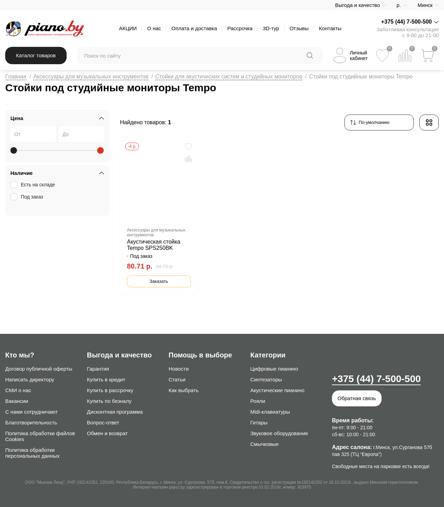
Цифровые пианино (274, 369)
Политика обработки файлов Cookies (40, 436)
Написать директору (29, 379)
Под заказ (27, 197)
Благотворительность (31, 422)
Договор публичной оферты (38, 369)
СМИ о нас (18, 390)
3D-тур (271, 28)
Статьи (177, 379)
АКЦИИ (128, 28)
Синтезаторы (266, 379)
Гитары (259, 422)
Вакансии (16, 401)
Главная (15, 76)
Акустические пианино (277, 390)
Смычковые (264, 444)
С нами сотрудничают (31, 412)
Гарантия (98, 369)
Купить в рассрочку (110, 390)
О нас (154, 28)
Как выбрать (183, 390)
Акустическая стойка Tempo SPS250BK (153, 245)
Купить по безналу (109, 401)
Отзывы (299, 28)
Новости (179, 369)
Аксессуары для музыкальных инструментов (90, 76)
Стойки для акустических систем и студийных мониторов (228, 76)
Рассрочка (239, 28)
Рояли (257, 401)
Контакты (330, 28)
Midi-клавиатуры (270, 412)
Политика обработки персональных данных (32, 453)
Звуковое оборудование (279, 433)
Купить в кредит (106, 379)
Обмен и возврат (107, 433)
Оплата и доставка (194, 28)
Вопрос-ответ (103, 422)
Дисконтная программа (115, 412)
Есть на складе (33, 184)
